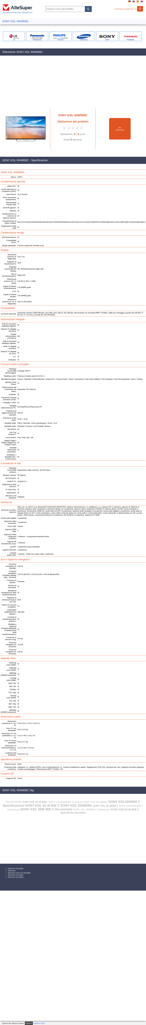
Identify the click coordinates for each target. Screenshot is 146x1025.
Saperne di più (39, 1023)
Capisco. (28, 1023)
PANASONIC (37, 39)
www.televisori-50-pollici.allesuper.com (17, 11)
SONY (107, 39)
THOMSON (130, 39)
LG (14, 39)
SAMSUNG (84, 39)
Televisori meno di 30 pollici (19, 873)
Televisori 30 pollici (15, 868)
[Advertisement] (25, 83)
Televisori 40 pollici (15, 877)
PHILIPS (60, 39)
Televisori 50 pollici (15, 875)
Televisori (11, 871)
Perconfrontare (119, 128)
